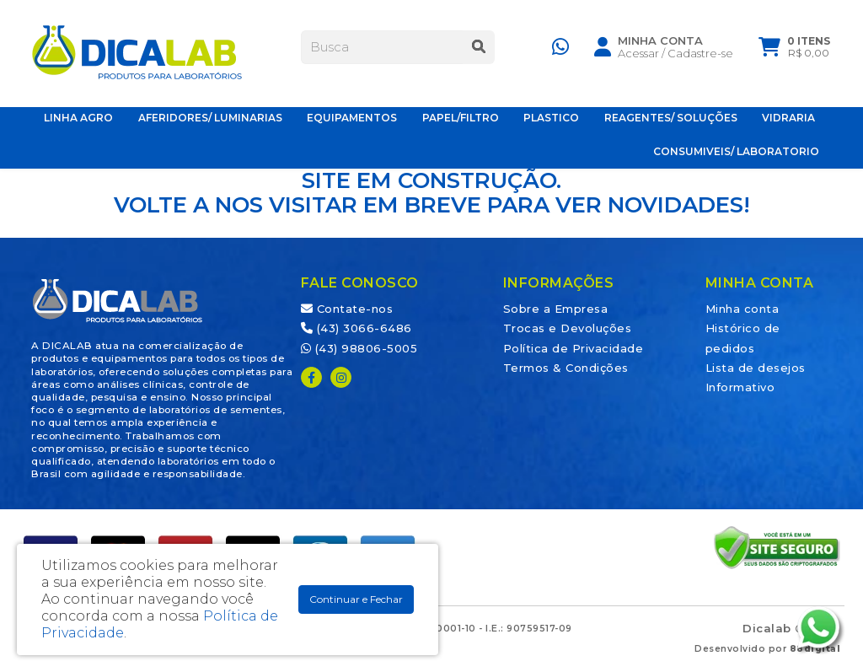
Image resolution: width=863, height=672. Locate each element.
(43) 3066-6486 (356, 328)
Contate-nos (347, 308)
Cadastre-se (700, 56)
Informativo (740, 387)
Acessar (638, 56)
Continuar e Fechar (356, 599)
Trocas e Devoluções (567, 328)
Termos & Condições (566, 367)
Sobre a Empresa (555, 308)
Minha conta (742, 308)
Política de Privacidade (573, 348)
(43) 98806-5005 (359, 348)
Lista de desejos (755, 367)
